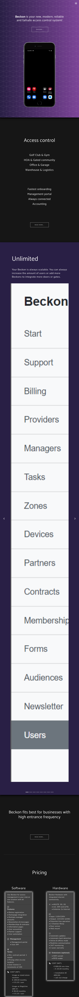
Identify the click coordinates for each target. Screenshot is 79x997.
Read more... (39, 224)
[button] (4, 518)
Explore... (40, 29)
